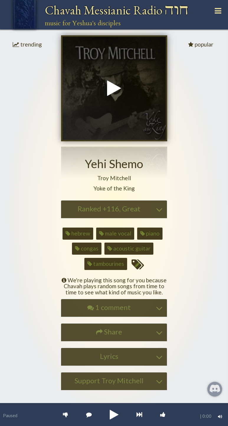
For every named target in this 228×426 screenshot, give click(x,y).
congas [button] (87, 248)
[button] (114, 178)
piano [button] (150, 233)
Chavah (116, 10)
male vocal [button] (115, 233)
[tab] (114, 209)
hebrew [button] (77, 233)
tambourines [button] (105, 263)
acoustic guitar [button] (128, 248)
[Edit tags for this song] (137, 264)
